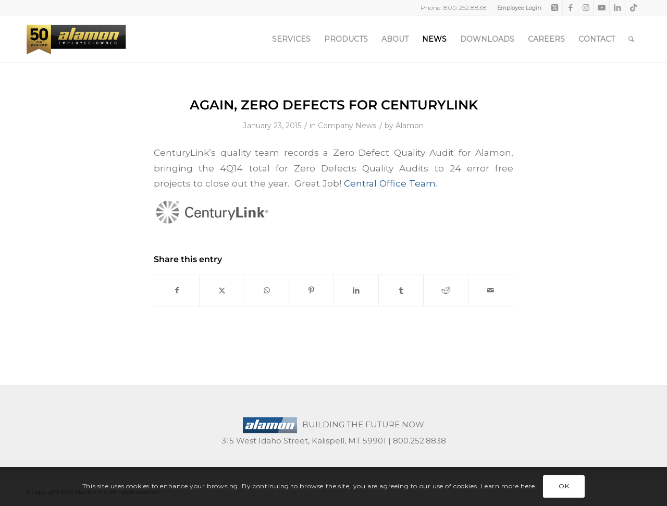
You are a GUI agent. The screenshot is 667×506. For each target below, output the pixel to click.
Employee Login (519, 7)
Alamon (410, 125)
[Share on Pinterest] (311, 290)
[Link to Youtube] (601, 8)
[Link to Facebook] (570, 8)
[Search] (631, 39)
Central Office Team (390, 183)
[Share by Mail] (490, 290)
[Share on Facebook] (176, 290)
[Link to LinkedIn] (617, 8)
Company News (347, 125)
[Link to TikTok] (633, 8)
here (528, 486)
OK (564, 486)
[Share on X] (222, 290)
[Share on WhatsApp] (266, 290)
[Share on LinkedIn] (356, 290)
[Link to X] (554, 8)
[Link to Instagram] (586, 8)
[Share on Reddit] (446, 290)
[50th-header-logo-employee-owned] (76, 39)
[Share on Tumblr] (401, 290)
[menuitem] (516, 7)
